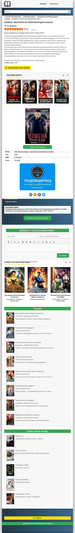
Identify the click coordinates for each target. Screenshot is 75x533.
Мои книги (54, 4)
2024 (16, 154)
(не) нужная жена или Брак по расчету (14, 296)
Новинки (43, 4)
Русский (17, 160)
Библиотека (18, 4)
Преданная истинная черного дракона (37, 296)
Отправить (63, 255)
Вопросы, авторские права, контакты (37, 523)
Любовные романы (21, 152)
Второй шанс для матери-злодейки (61, 296)
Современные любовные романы (42, 152)
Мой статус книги (37, 147)
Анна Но (7, 19)
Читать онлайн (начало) (37, 218)
